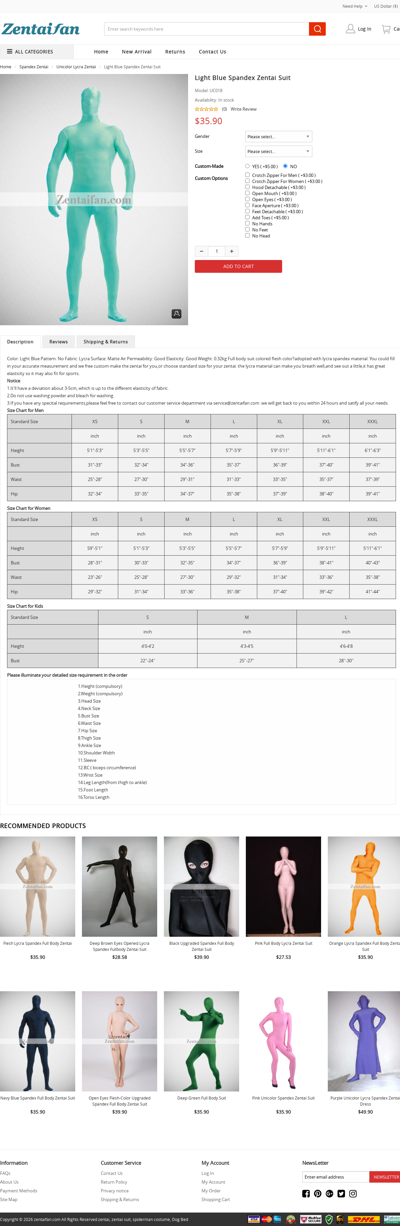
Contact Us (112, 1173)
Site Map (8, 1199)
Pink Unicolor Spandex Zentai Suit (283, 1098)
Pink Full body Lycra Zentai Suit (283, 943)
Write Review (244, 109)
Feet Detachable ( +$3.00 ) (277, 211)
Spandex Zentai (33, 66)
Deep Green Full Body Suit (201, 1098)
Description (20, 342)
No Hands (262, 223)
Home (101, 51)
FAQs (5, 1173)
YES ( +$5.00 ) (265, 166)
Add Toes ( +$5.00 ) (270, 217)
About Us (9, 1182)
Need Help (355, 6)
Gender (202, 136)
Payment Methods (18, 1191)
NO (293, 166)
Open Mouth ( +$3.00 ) (274, 193)
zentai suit (121, 1219)
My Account (213, 1182)
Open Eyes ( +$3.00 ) (272, 199)
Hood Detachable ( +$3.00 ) (279, 187)
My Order (211, 1191)
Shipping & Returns (106, 342)
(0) (224, 109)
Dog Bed (180, 1219)
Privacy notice (115, 1191)
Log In (364, 29)
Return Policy (114, 1182)
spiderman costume (151, 1219)
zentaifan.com (47, 1219)
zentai (103, 1219)
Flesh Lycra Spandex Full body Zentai (37, 943)
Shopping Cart (216, 1199)
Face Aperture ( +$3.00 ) (275, 205)
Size (199, 151)
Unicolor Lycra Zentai (76, 66)
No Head (261, 235)
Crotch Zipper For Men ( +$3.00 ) (284, 175)
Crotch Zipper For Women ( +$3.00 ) (287, 181)
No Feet (260, 229)
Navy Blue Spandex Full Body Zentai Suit (37, 1098)
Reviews (58, 342)
